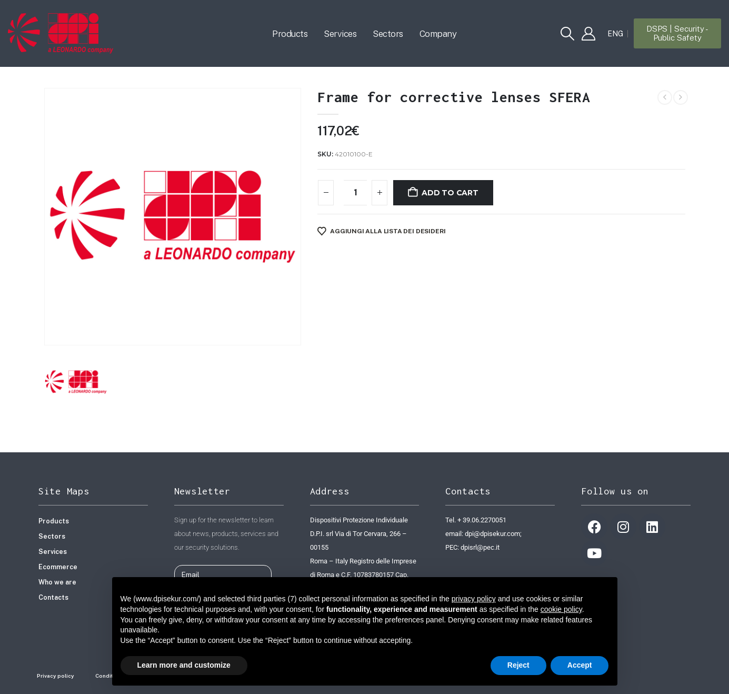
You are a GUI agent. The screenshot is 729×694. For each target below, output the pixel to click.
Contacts (53, 597)
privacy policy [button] (474, 598)
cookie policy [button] (561, 609)
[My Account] (588, 34)
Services (340, 33)
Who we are (57, 582)
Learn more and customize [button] (184, 665)
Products (289, 33)
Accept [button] (579, 665)
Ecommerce (57, 567)
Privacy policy (55, 675)
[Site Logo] (60, 33)
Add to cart (450, 192)
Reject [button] (518, 665)
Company (438, 33)
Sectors (388, 33)
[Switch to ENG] (615, 34)
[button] (567, 34)
